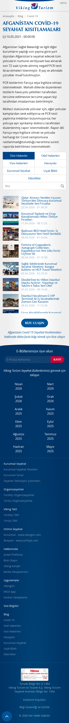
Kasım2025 (50, 411)
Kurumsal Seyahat (18, 171)
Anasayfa (8, 16)
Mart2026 (50, 386)
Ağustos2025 (18, 436)
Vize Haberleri (19, 163)
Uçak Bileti (50, 171)
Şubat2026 (19, 399)
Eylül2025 (50, 424)
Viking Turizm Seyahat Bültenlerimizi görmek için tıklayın (34, 373)
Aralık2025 (18, 411)
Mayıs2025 (50, 449)
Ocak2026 (50, 399)
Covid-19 (32, 16)
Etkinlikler (34, 178)
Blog (20, 16)
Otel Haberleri (50, 156)
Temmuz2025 (50, 436)
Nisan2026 (19, 386)
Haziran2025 (18, 449)
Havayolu (50, 163)
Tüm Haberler (19, 156)
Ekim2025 (18, 424)
